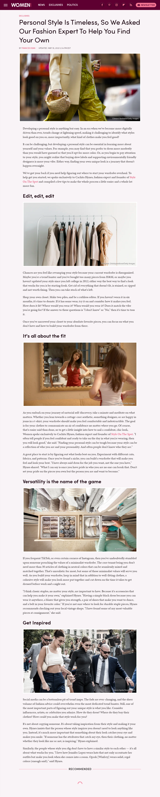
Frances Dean (28, 48)
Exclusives (56, 4)
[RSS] (131, 5)
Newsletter (146, 5)
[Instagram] (116, 5)
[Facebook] (102, 5)
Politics (72, 4)
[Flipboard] (123, 5)
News (41, 4)
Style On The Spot (122, 434)
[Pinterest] (109, 5)
